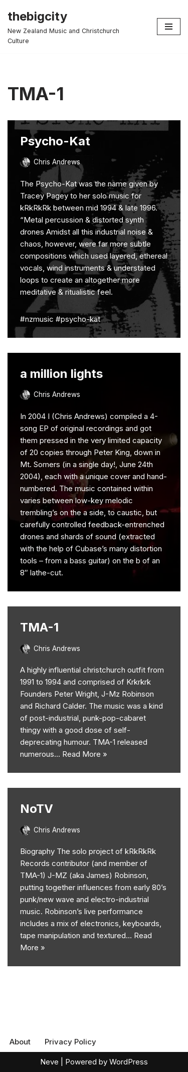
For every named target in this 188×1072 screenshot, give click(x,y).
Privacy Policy (70, 1041)
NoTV (36, 808)
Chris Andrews (57, 162)
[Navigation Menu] (168, 26)
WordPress (128, 1061)
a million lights (61, 373)
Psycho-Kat (55, 141)
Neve (49, 1061)
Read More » (84, 754)
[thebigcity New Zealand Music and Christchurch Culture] (75, 26)
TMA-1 (39, 627)
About (20, 1041)
